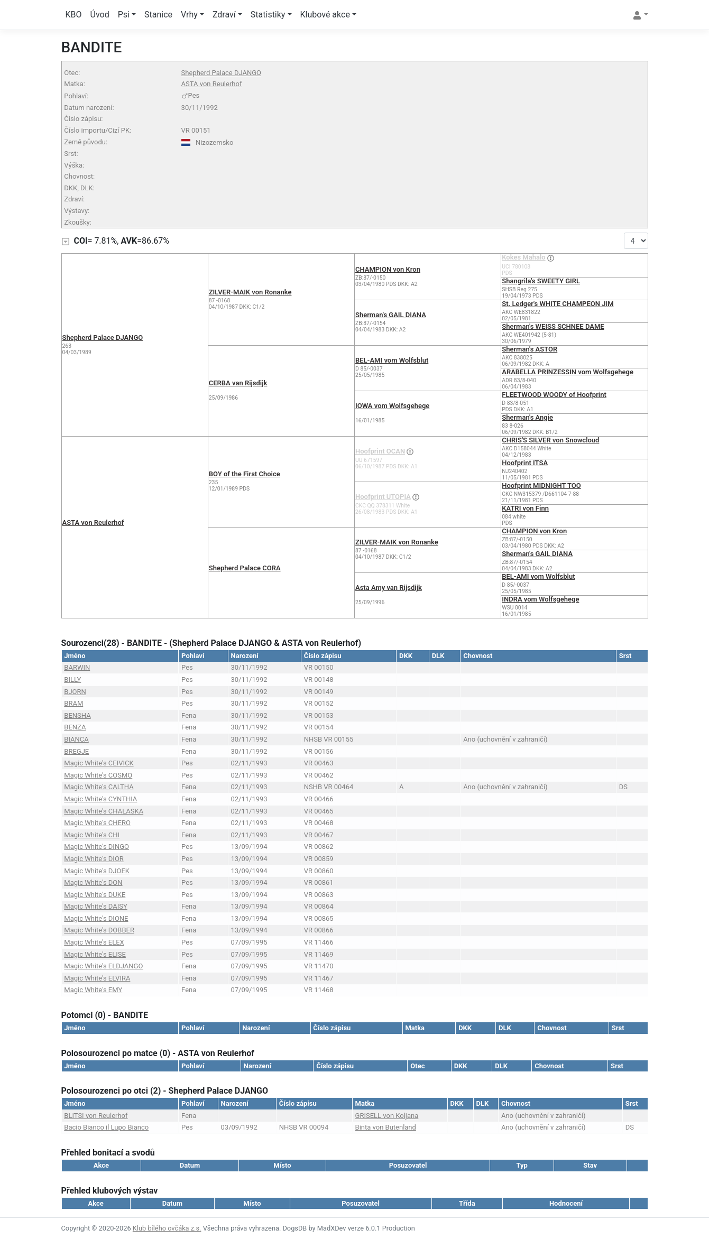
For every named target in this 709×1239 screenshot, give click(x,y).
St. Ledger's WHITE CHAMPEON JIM (557, 304)
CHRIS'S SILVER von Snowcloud (550, 440)
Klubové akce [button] (325, 15)
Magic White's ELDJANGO (103, 966)
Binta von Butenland (385, 1127)
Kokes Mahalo (523, 257)
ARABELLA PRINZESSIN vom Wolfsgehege (567, 372)
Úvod (99, 15)
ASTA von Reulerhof (211, 84)
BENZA (75, 727)
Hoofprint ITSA (525, 463)
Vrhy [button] (189, 15)
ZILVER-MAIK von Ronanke (250, 292)
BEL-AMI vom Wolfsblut (391, 360)
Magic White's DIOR (94, 859)
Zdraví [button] (224, 15)
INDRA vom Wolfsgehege (540, 599)
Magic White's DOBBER (99, 930)
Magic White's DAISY (95, 906)
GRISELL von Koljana (387, 1116)
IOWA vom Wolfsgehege (392, 406)
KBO (74, 15)
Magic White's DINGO (96, 846)
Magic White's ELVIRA (97, 978)
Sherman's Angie (527, 417)
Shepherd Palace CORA (245, 568)
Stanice (158, 15)
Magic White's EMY (93, 990)
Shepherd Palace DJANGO (221, 73)
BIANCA (76, 739)
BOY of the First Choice (244, 474)
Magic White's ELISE (95, 954)
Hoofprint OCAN (380, 451)
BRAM (73, 703)
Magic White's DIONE (96, 918)
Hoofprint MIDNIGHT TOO (541, 485)
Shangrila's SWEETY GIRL (541, 281)
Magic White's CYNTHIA (100, 799)
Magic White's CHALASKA (103, 811)
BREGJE (76, 751)
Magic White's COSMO (98, 775)
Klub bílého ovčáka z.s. (167, 1228)
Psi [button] (124, 15)
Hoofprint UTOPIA (383, 497)
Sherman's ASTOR (529, 349)
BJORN (75, 692)
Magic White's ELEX (94, 942)
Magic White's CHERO (97, 823)
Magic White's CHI (91, 835)
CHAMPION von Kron (387, 269)
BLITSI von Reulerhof (95, 1116)
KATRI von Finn (525, 508)
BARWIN (77, 667)
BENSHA (77, 715)
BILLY (72, 679)
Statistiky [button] (268, 15)
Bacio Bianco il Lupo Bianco (106, 1127)
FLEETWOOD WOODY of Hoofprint (554, 395)
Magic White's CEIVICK (98, 763)
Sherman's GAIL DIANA (390, 315)
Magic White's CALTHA (98, 787)
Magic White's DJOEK (97, 871)
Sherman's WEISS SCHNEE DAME (553, 326)
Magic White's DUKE (94, 895)
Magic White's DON (93, 882)
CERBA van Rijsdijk (238, 383)
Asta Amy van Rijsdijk (388, 587)
